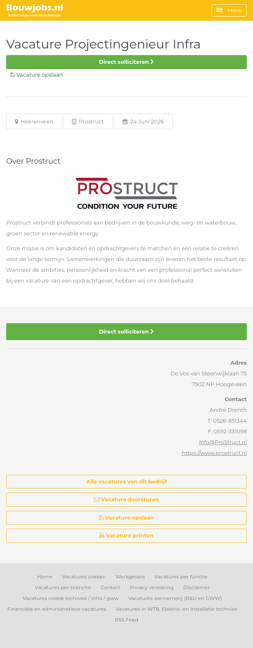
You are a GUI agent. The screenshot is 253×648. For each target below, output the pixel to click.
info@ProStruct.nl (223, 442)
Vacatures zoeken (84, 576)
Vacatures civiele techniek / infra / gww (71, 598)
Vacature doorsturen (126, 499)
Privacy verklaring (151, 587)
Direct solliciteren (126, 61)
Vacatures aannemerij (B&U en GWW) (175, 598)
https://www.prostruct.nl (214, 453)
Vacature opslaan (126, 517)
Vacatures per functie (180, 576)
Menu (229, 10)
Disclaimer (196, 587)
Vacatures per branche (63, 587)
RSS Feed (126, 620)
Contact (110, 587)
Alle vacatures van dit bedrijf (126, 481)
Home (45, 576)
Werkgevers (130, 576)
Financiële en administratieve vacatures (56, 609)
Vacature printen (126, 535)
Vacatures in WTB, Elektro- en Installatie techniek (177, 609)
